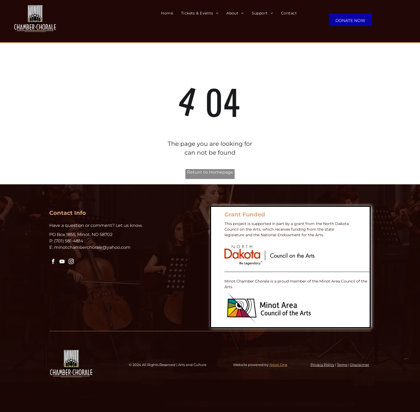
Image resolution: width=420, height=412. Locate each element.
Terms (342, 365)
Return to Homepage (210, 172)
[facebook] (53, 262)
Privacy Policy (322, 365)
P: (51, 240)
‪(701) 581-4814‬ (68, 240)
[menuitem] (171, 13)
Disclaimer (359, 365)
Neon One (278, 365)
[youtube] (62, 262)
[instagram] (70, 262)
